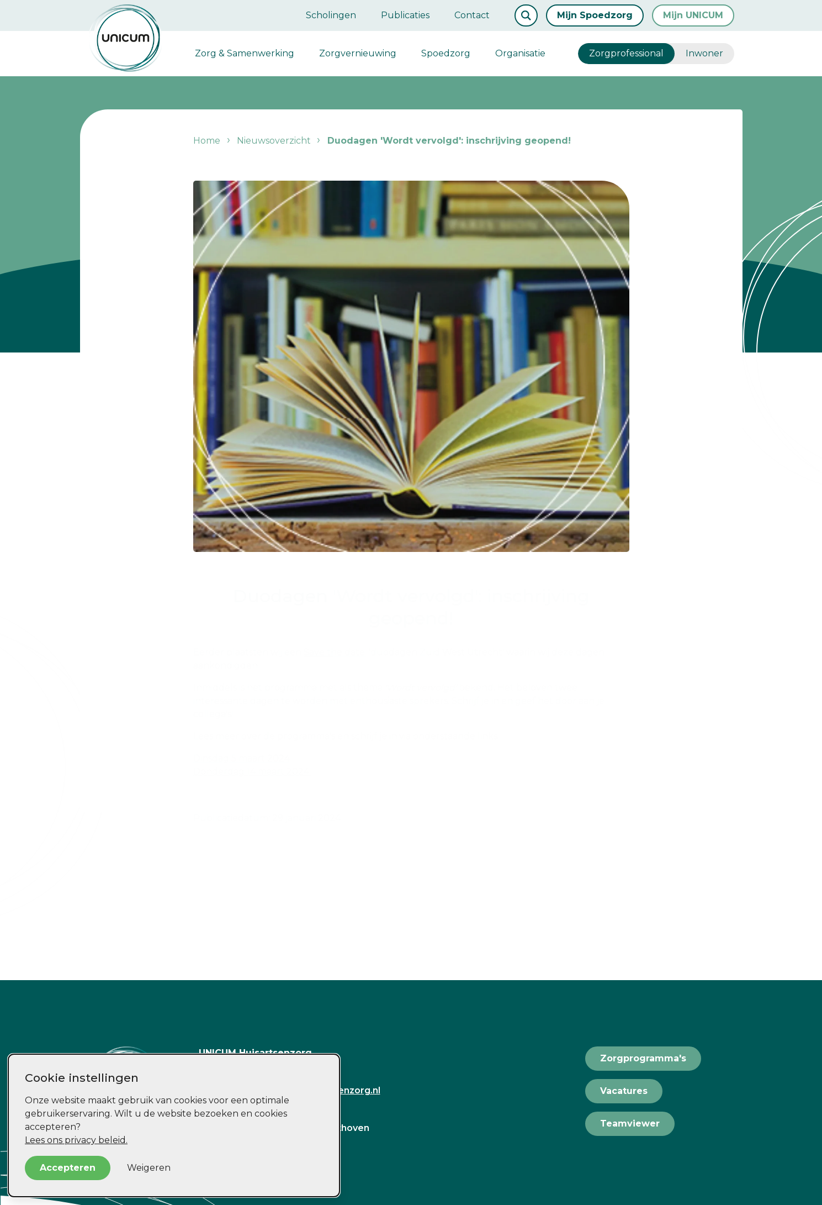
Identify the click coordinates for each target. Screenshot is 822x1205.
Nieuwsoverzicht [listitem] (273, 140)
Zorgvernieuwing (357, 53)
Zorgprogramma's (643, 1058)
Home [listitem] (207, 140)
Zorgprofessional (626, 53)
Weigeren (149, 1167)
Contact (472, 15)
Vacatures (624, 1091)
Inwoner (704, 53)
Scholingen (331, 15)
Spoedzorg (445, 53)
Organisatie (520, 53)
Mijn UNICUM (693, 15)
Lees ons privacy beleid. (76, 1140)
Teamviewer (630, 1123)
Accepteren (68, 1167)
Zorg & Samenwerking (244, 53)
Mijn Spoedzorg (595, 15)
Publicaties (405, 15)
